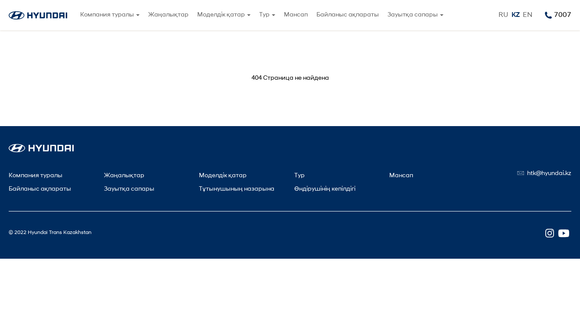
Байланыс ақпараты (347, 15)
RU (503, 15)
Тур (264, 15)
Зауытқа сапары (413, 15)
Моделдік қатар (221, 15)
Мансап (296, 15)
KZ (516, 15)
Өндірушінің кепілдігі (324, 189)
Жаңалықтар (168, 15)
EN (527, 15)
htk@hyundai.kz (549, 173)
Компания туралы (107, 15)
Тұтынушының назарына (236, 189)
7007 (562, 15)
